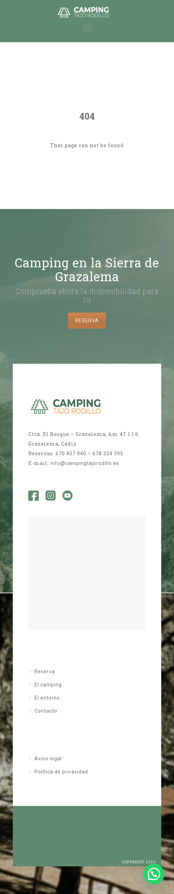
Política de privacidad (61, 771)
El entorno (47, 698)
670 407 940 (71, 453)
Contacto (46, 711)
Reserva (45, 671)
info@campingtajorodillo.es (84, 463)
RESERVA (87, 320)
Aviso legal (48, 758)
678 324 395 (108, 453)
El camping (48, 684)
